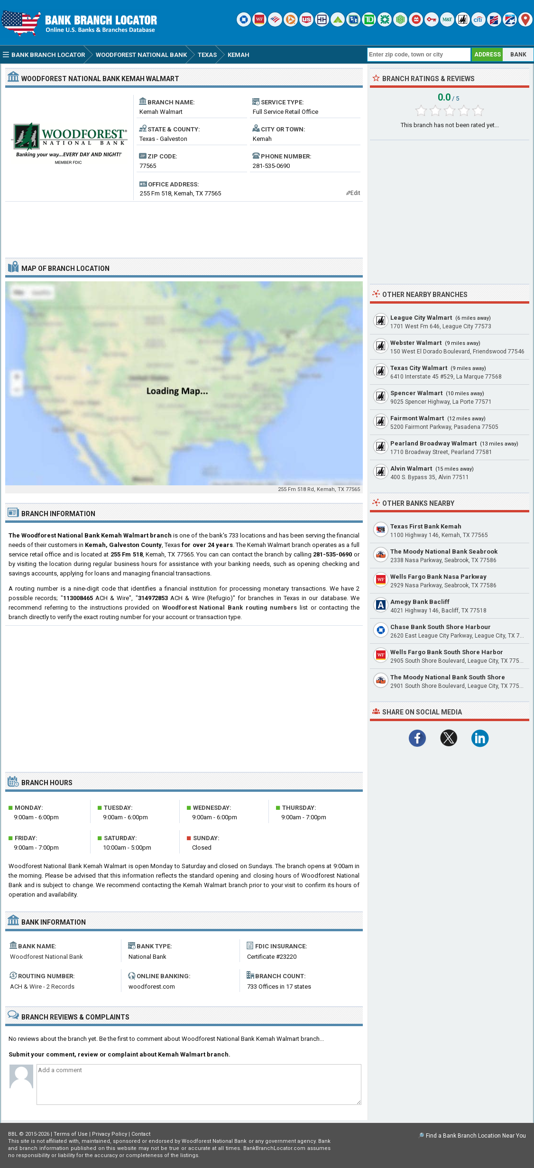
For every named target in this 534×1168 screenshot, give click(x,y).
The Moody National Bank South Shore (447, 677)
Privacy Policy (109, 1134)
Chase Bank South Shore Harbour (440, 626)
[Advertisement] (184, 225)
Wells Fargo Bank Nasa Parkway (438, 576)
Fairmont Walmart (417, 418)
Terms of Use (71, 1134)
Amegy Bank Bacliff (420, 601)
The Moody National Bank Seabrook (443, 551)
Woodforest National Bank (46, 956)
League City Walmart (421, 317)
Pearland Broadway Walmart (433, 443)
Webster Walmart (416, 342)
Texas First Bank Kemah (425, 526)
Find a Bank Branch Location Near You (476, 1135)
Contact (140, 1134)
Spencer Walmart (416, 393)
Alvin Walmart (411, 468)
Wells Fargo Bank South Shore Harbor (446, 652)
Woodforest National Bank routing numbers (229, 607)
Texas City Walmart (418, 367)
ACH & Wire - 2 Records (42, 986)
